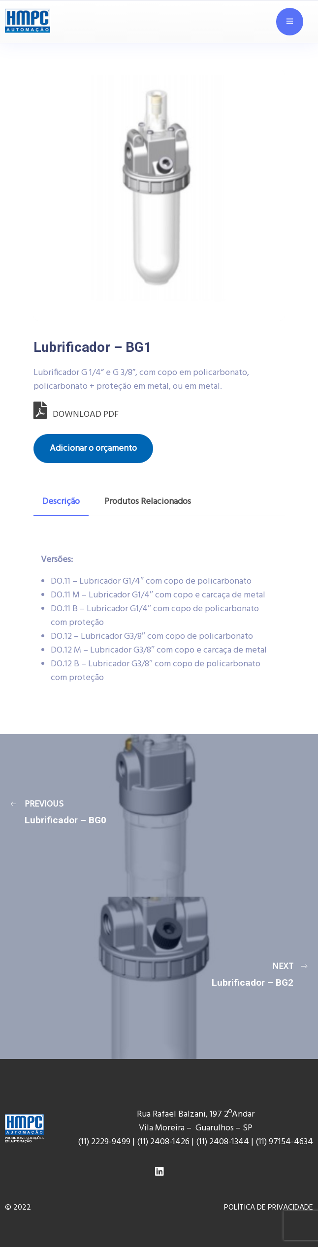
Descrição (61, 502)
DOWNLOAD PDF (76, 414)
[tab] (61, 502)
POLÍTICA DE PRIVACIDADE (268, 1207)
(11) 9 (264, 1142)
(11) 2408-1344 (223, 1142)
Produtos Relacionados (147, 502)
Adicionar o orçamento (93, 448)
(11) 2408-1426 (163, 1142)
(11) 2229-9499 (104, 1142)
